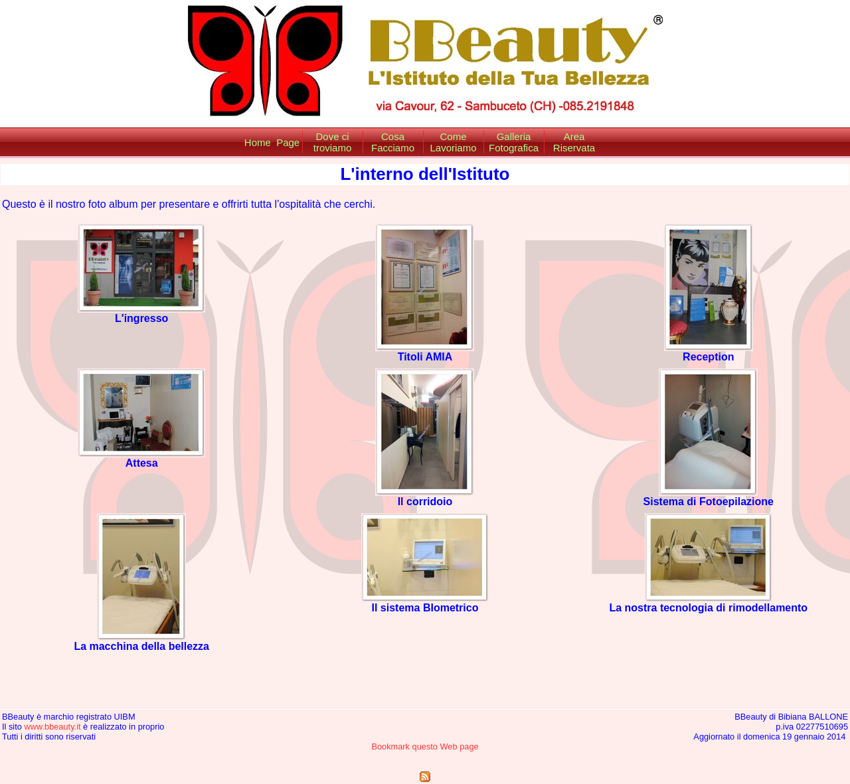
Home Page (271, 142)
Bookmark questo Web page (424, 746)
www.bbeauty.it (52, 727)
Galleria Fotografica (514, 142)
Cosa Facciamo (392, 142)
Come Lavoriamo (453, 142)
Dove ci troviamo (332, 142)
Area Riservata (574, 142)
